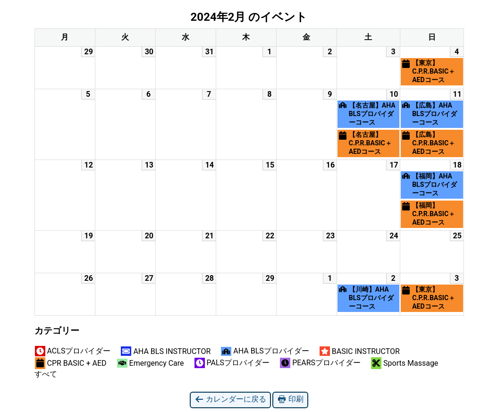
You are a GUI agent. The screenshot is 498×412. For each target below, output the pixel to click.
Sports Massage (404, 363)
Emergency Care (150, 363)
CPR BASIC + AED (71, 363)
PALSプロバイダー (232, 363)
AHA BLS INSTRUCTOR (166, 351)
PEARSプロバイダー (320, 363)
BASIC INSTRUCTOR (360, 351)
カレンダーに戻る (230, 399)
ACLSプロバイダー (73, 351)
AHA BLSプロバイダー (265, 351)
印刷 (290, 399)
